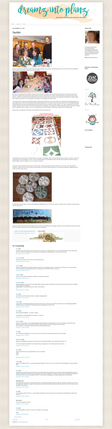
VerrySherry (18, 282)
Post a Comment (17, 417)
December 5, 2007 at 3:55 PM (22, 414)
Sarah (17, 294)
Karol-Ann (18, 321)
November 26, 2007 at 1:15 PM (22, 261)
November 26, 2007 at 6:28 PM (22, 327)
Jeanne (17, 301)
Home (12, 24)
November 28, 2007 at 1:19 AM (22, 387)
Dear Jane (33, 233)
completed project (21, 233)
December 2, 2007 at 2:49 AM (22, 404)
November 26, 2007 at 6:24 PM (22, 317)
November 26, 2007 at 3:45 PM (22, 297)
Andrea (17, 361)
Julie (17, 408)
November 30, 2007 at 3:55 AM (22, 396)
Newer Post (15, 419)
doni (17, 391)
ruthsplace (18, 274)
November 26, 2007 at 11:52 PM (22, 357)
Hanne (17, 310)
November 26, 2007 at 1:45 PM (22, 278)
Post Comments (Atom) (23, 422)
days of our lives (28, 233)
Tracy (17, 370)
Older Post (77, 419)
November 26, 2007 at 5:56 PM (22, 306)
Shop (24, 24)
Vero (17, 331)
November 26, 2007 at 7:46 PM (22, 335)
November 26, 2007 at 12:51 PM (22, 253)
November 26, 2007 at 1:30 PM (22, 270)
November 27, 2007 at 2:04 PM (22, 366)
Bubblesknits (19, 339)
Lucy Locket (18, 257)
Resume (18, 24)
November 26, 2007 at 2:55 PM (22, 290)
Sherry (61, 104)
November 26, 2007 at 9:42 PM (22, 345)
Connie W (18, 265)
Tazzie (17, 349)
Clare (17, 248)
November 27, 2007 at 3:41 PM (22, 376)
